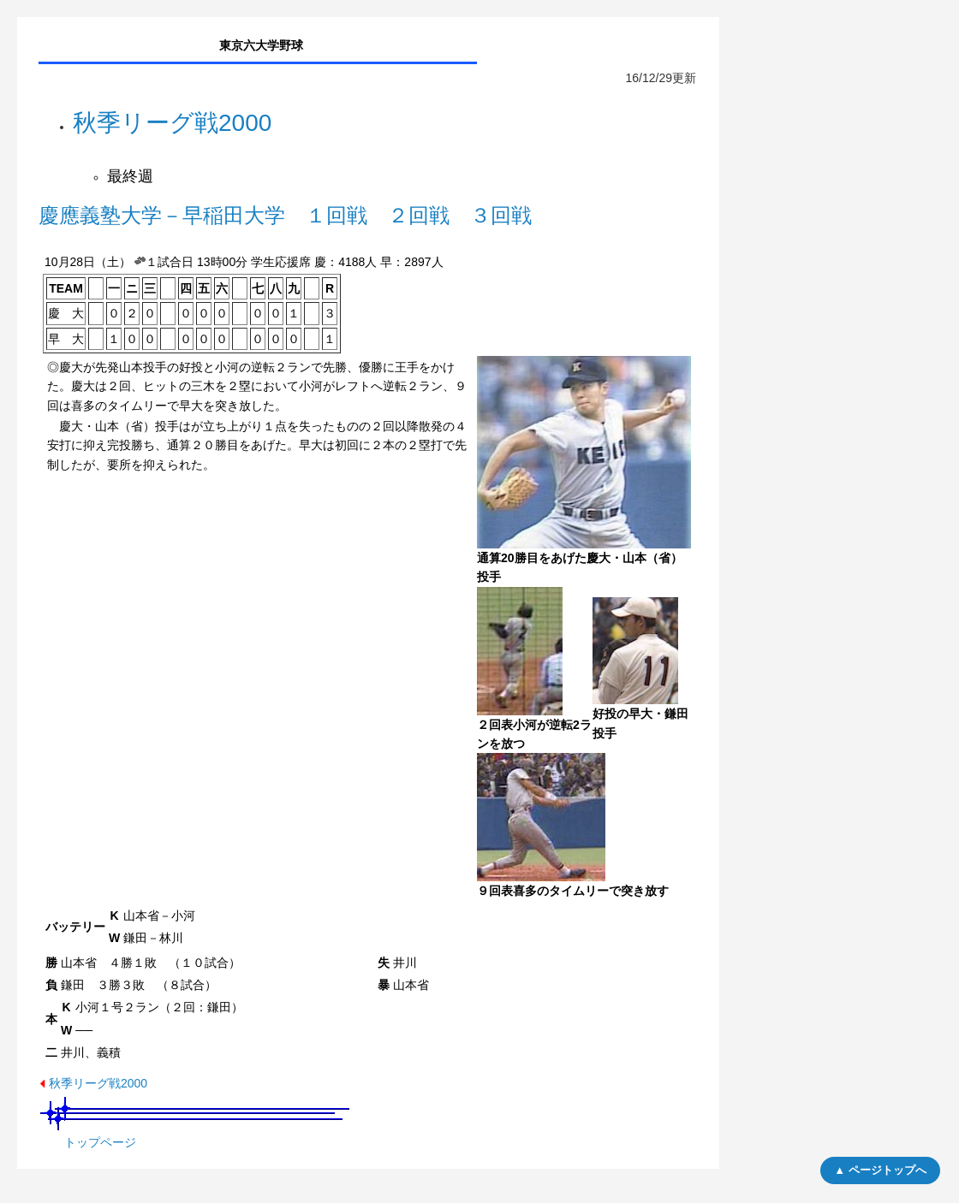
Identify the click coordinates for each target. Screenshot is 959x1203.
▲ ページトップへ (880, 1170)
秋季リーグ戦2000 (98, 1083)
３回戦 (501, 215)
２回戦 (419, 215)
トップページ (100, 1142)
